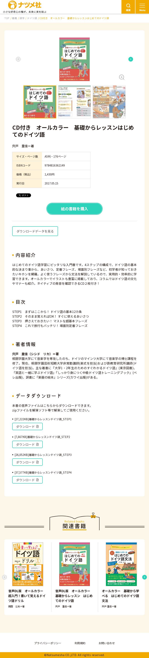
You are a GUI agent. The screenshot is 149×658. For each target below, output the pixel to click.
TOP (7, 18)
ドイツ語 (32, 18)
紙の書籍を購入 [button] (74, 208)
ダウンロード (27, 426)
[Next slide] (130, 59)
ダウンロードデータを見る (35, 231)
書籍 (14, 18)
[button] (74, 59)
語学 (22, 18)
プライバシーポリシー (47, 643)
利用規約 (79, 643)
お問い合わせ (107, 643)
